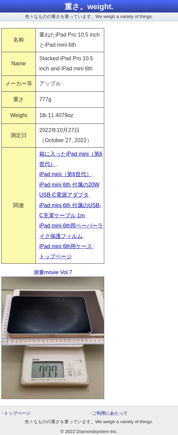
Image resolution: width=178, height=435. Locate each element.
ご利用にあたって (110, 413)
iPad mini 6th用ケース (65, 246)
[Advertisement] (145, 53)
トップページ (55, 256)
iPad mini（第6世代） (65, 174)
